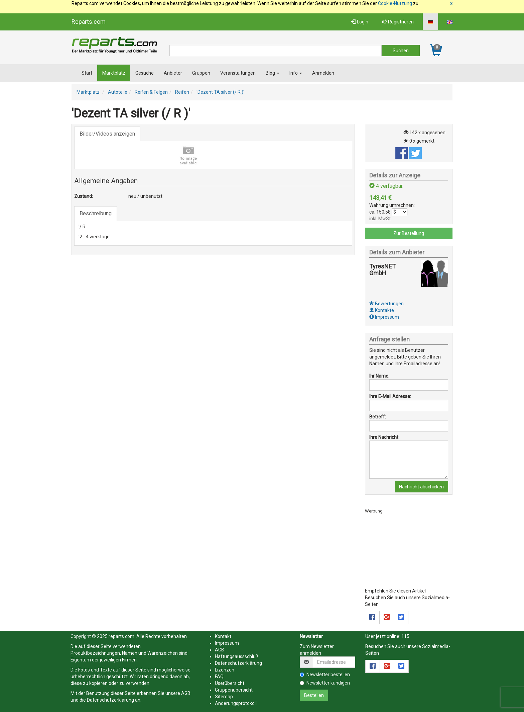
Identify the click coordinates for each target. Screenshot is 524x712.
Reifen (182, 92)
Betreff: (377, 416)
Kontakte (381, 310)
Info (295, 73)
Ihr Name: (379, 376)
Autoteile (117, 92)
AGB (185, 693)
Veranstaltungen (238, 73)
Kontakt (223, 636)
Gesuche (144, 73)
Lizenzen (224, 670)
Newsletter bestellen (325, 674)
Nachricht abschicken (421, 486)
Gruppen (201, 73)
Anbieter (173, 73)
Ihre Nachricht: (384, 437)
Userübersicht (229, 683)
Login (359, 21)
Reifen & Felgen (151, 92)
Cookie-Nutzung (395, 3)
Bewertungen (386, 303)
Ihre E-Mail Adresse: (390, 396)
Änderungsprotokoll (236, 703)
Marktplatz (113, 73)
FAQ (219, 676)
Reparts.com (89, 21)
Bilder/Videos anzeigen (107, 134)
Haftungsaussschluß (237, 656)
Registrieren (398, 21)
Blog (272, 73)
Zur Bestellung (408, 233)
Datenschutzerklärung (110, 700)
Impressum (384, 317)
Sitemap (224, 696)
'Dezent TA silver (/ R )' (220, 92)
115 (405, 636)
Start (87, 73)
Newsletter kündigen (325, 683)
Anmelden (323, 73)
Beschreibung (96, 213)
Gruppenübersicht (234, 690)
